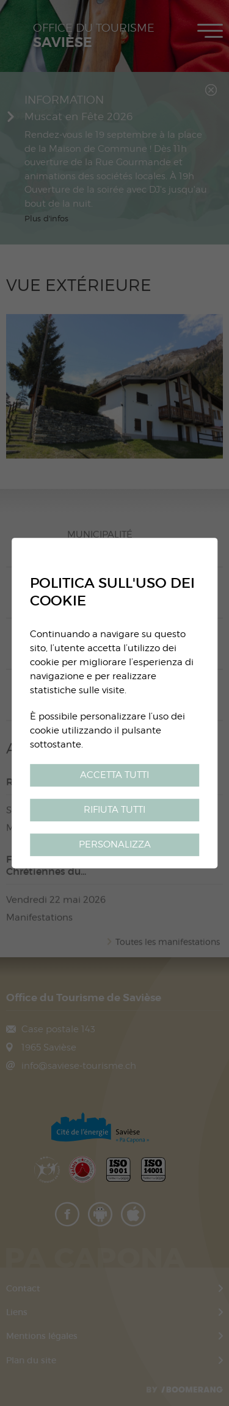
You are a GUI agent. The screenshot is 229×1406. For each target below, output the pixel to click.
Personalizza (115, 844)
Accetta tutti (114, 774)
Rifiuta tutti (114, 809)
